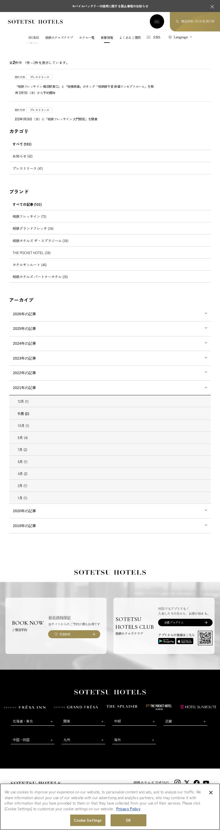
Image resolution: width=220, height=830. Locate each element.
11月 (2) (23, 413)
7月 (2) (22, 450)
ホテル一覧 (86, 38)
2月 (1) (22, 486)
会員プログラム (174, 623)
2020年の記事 (24, 511)
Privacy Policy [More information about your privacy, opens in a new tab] (128, 808)
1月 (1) (22, 498)
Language (181, 37)
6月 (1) (23, 462)
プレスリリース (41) (28, 168)
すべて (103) (22, 144)
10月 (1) (23, 426)
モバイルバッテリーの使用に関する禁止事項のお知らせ (110, 6)
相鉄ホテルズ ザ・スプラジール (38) (40, 241)
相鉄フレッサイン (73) (29, 216)
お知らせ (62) (23, 156)
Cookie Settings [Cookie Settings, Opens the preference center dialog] (88, 820)
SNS (156, 37)
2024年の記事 (24, 344)
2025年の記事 (24, 329)
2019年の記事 (24, 526)
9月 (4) (23, 438)
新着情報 (107, 38)
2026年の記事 (24, 314)
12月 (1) (23, 401)
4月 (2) (23, 474)
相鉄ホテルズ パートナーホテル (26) (40, 277)
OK (128, 820)
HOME (33, 38)
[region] (110, 806)
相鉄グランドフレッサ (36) (33, 228)
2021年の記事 (24, 388)
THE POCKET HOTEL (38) (32, 253)
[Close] (211, 792)
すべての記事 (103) (27, 204)
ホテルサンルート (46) (30, 265)
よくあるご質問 (130, 38)
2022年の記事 (24, 373)
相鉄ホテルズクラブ (59, 38)
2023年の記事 (24, 359)
